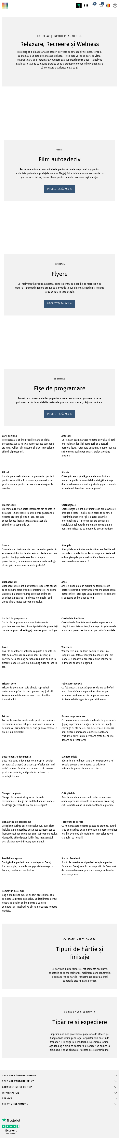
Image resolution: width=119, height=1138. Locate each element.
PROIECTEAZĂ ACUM (19, 78)
